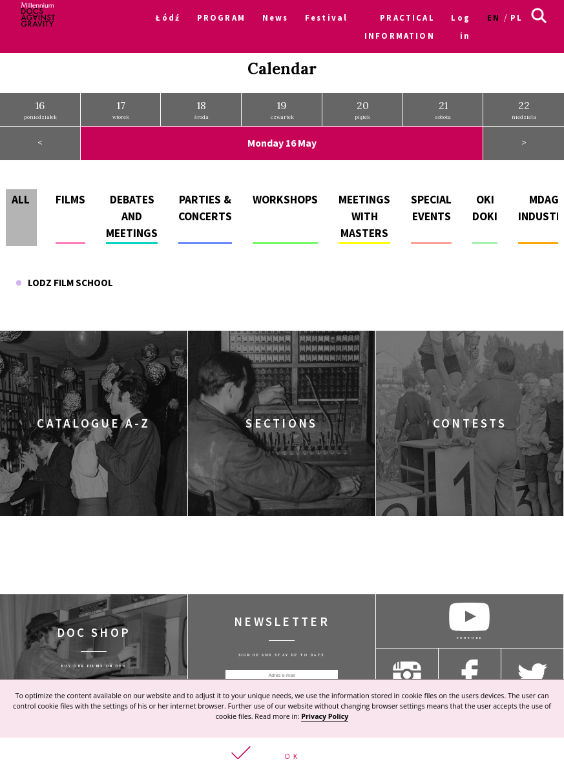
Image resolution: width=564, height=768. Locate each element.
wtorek (120, 109)
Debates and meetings (132, 216)
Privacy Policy (324, 715)
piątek (362, 109)
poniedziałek (40, 109)
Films (70, 199)
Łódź (168, 17)
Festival (326, 17)
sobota (443, 109)
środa (201, 109)
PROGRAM (221, 17)
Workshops (285, 199)
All (21, 199)
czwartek (282, 109)
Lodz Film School (64, 282)
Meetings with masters (364, 216)
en (493, 17)
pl (516, 17)
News (275, 17)
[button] (282, 752)
